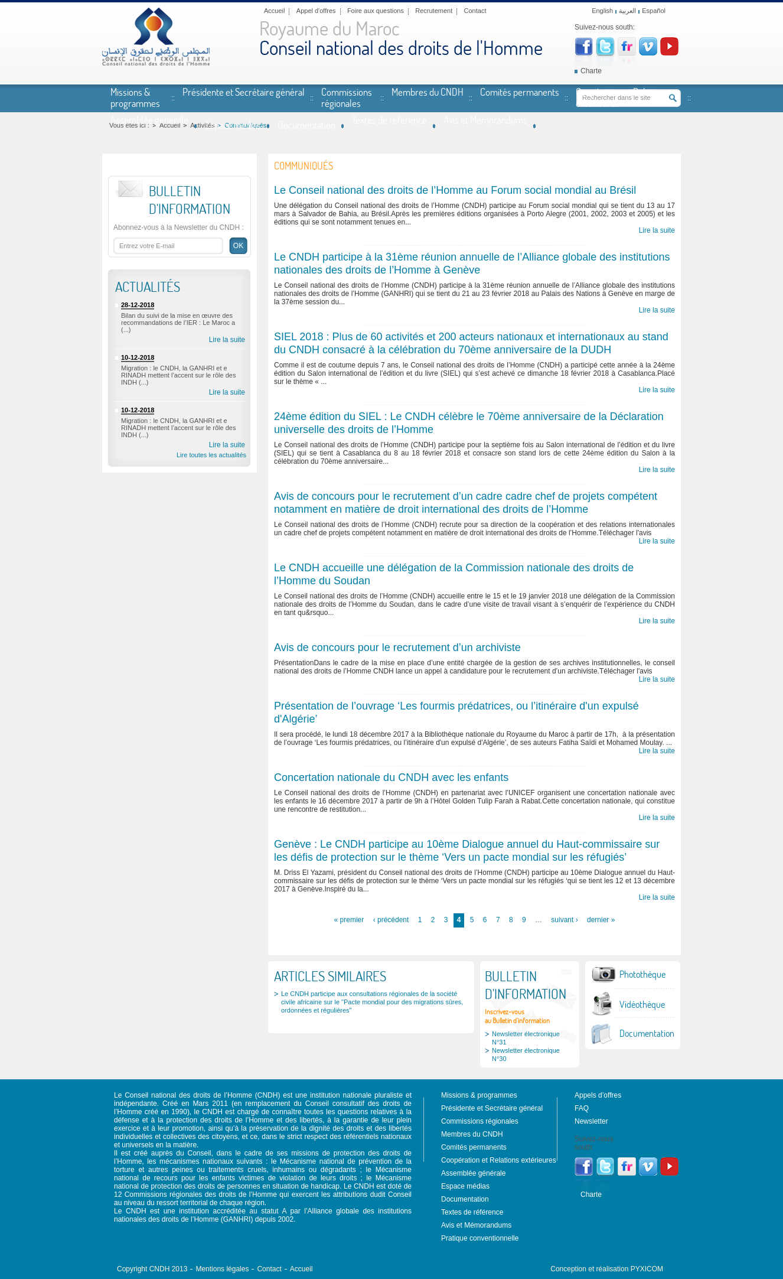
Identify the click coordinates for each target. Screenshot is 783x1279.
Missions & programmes (135, 97)
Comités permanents (519, 91)
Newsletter (591, 1121)
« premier (349, 920)
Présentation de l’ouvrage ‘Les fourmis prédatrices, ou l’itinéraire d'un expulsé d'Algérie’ (456, 712)
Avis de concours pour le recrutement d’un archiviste (397, 647)
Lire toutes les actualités (211, 454)
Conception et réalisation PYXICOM (606, 1269)
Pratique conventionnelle (479, 1238)
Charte (591, 71)
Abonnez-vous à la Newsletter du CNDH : (178, 227)
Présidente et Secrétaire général (243, 91)
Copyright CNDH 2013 (152, 1269)
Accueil (274, 10)
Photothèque (642, 974)
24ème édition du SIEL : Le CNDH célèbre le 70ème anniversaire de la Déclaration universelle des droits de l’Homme (469, 423)
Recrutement (433, 10)
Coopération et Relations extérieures (622, 97)
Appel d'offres (316, 10)
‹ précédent (391, 920)
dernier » (601, 920)
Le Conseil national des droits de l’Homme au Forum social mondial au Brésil (455, 190)
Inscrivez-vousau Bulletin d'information (517, 1016)
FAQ (582, 1108)
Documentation (306, 125)
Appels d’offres (598, 1095)
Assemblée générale (149, 119)
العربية (627, 10)
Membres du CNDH (428, 91)
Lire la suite (227, 340)
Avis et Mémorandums (485, 119)
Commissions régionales (346, 97)
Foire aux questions (375, 10)
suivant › (564, 920)
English (602, 10)
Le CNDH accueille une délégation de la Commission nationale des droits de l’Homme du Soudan (454, 574)
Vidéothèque (642, 1004)
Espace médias (233, 125)
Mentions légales (222, 1269)
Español (653, 10)
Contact (475, 10)
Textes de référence (389, 119)
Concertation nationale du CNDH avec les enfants (391, 777)
